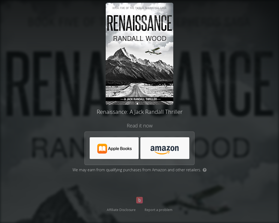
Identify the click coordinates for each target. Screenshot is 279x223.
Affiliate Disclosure (121, 209)
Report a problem (158, 209)
